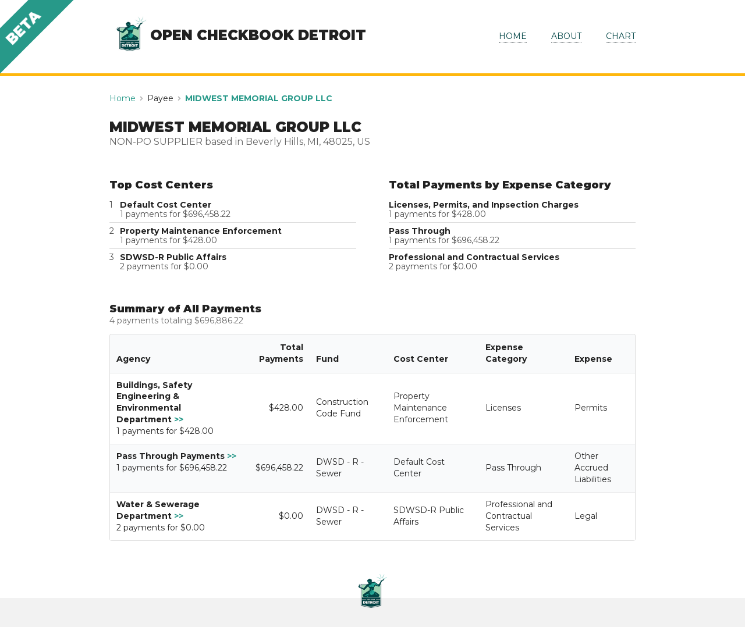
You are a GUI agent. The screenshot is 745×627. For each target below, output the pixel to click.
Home (122, 98)
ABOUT (566, 36)
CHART (621, 36)
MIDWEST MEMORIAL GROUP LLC (258, 98)
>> (178, 419)
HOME (513, 36)
